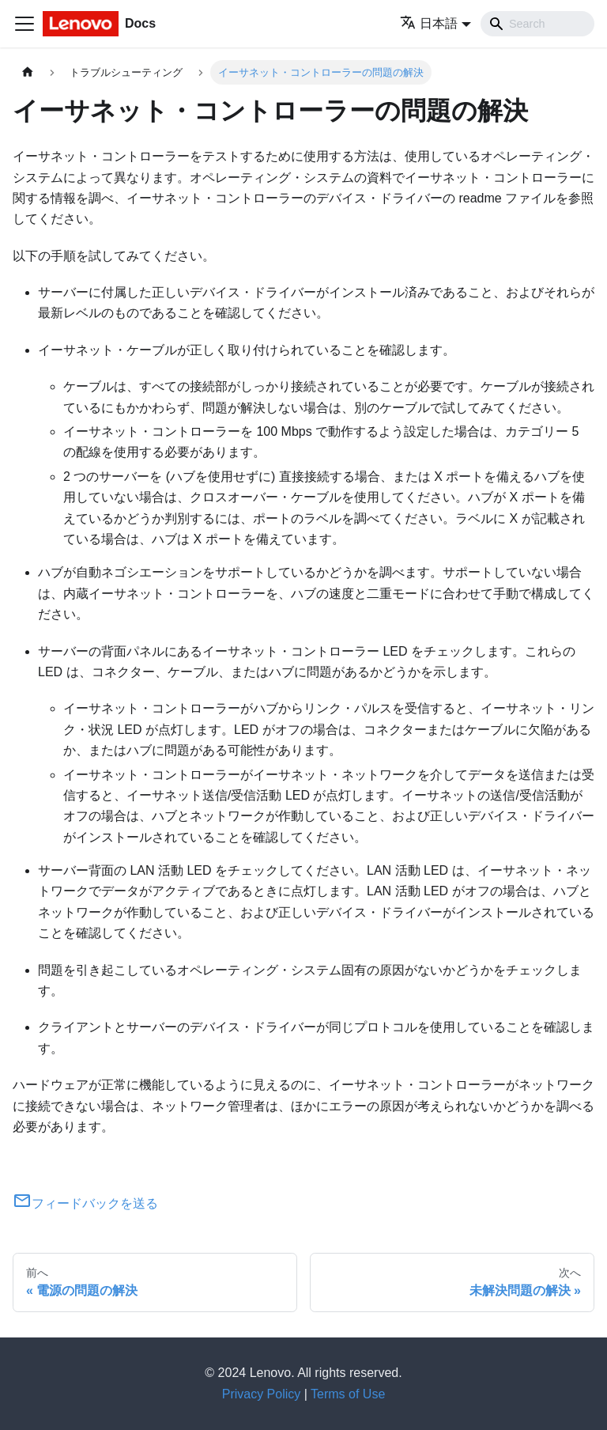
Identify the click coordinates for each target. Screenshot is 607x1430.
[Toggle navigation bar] (24, 24)
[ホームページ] (28, 72)
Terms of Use (348, 1394)
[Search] (537, 23)
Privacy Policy (261, 1394)
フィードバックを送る (85, 1203)
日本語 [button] (429, 23)
